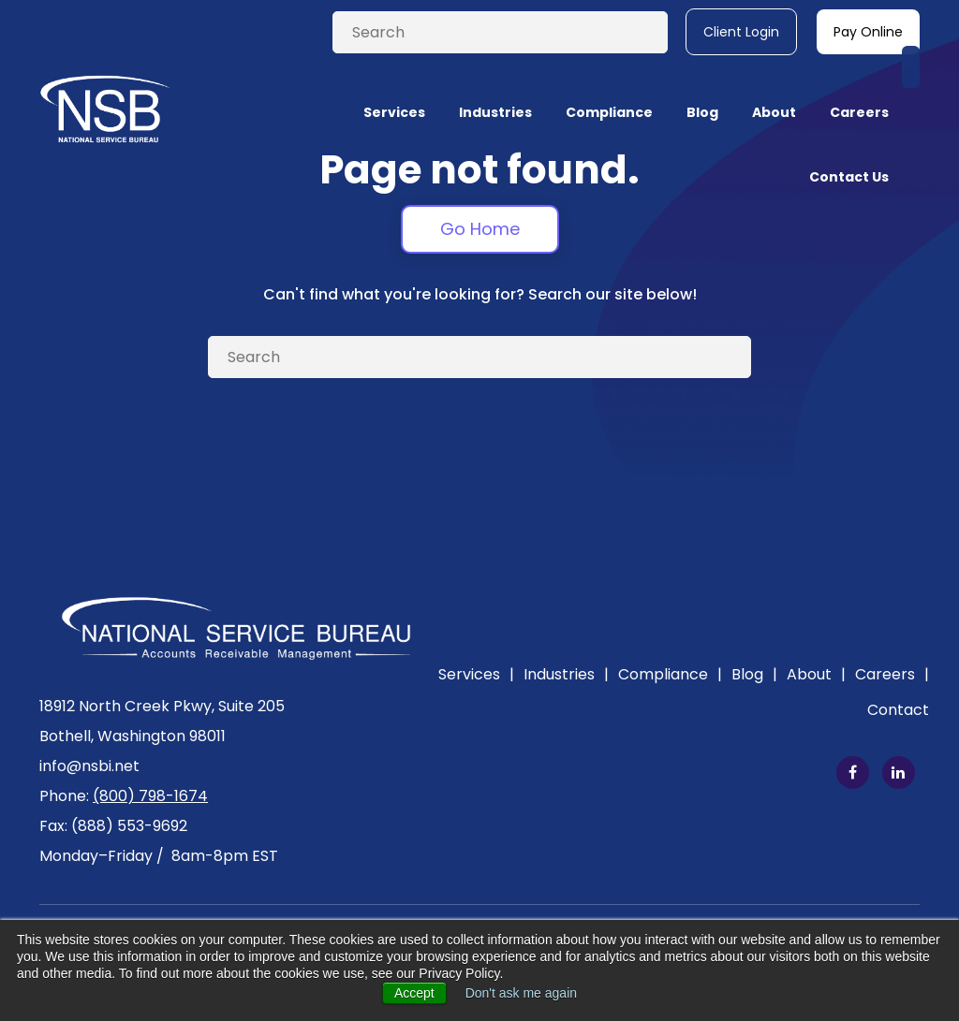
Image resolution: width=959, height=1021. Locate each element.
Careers (892, 674)
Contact (898, 710)
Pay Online (868, 31)
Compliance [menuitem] (609, 86)
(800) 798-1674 (150, 796)
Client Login (741, 31)
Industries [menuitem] (495, 86)
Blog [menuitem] (702, 86)
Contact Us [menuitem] (849, 150)
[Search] (500, 32)
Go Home (480, 229)
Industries (566, 674)
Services (476, 674)
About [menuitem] (774, 86)
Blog (754, 674)
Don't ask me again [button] (521, 992)
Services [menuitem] (394, 86)
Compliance (670, 674)
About (816, 674)
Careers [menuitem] (859, 86)
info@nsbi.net (89, 766)
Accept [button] (414, 992)
